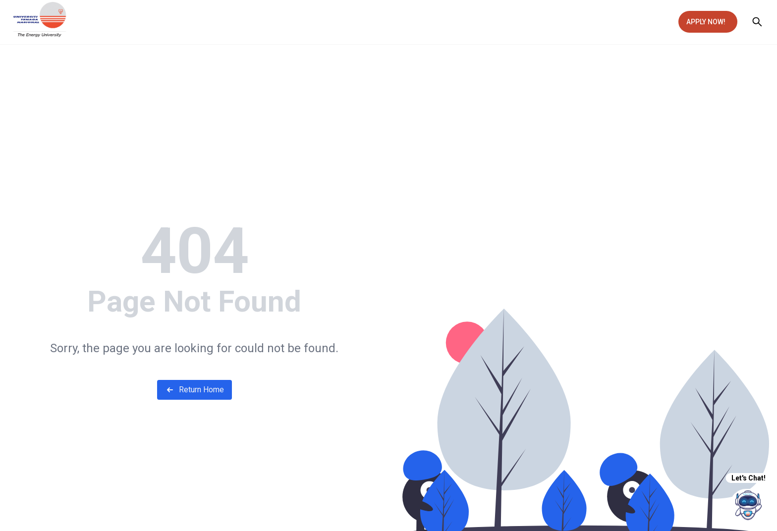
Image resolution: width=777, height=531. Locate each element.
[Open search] (757, 22)
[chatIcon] (748, 505)
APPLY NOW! (705, 22)
